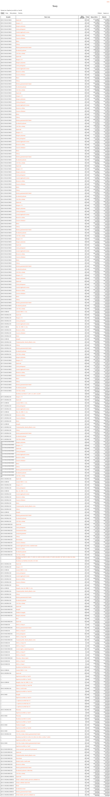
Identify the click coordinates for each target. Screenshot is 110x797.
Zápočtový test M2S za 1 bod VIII (24, 685)
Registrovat (106, 13)
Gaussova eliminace (20, 38)
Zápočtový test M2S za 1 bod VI (23, 697)
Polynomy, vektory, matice (22, 658)
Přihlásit (100, 13)
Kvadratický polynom (21, 50)
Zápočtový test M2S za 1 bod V (23, 712)
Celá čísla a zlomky (20, 53)
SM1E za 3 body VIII (21, 636)
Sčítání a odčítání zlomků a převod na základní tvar (28, 779)
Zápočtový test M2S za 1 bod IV (23, 721)
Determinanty (19, 539)
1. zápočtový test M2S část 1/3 (23, 700)
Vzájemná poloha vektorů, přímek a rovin (25, 342)
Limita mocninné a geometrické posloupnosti (26, 749)
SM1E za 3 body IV (20, 652)
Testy (2, 13)
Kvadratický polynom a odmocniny (24, 770)
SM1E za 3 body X (20, 624)
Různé (17, 785)
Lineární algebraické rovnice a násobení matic (26, 545)
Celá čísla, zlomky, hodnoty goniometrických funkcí (28, 734)
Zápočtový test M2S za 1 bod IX (23, 679)
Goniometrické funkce (21, 530)
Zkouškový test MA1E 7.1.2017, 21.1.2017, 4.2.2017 (28, 393)
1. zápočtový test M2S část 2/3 (23, 703)
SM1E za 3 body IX (20, 630)
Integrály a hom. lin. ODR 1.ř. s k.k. (24, 588)
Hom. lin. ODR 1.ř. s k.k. (22, 327)
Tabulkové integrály (20, 612)
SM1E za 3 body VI (20, 646)
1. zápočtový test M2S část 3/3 (23, 706)
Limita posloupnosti (20, 29)
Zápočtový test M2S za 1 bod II (23, 740)
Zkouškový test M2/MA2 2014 (23, 667)
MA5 (17, 618)
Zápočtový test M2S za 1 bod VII (23, 691)
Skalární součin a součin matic (23, 761)
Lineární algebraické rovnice (22, 32)
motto (108, 1)
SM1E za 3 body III (20, 655)
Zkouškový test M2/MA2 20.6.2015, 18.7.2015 (27, 560)
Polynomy (18, 709)
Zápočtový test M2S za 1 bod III (23, 728)
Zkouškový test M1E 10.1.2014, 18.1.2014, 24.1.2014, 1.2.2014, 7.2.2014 (33, 737)
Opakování (18, 20)
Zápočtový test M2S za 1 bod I (23, 746)
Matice (17, 41)
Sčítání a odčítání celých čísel (23, 782)
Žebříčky (20, 13)
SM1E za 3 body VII (21, 643)
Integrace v (19, 23)
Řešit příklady (13, 13)
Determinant (19, 758)
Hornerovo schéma (20, 35)
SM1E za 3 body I (20, 664)
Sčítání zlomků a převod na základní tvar (25, 794)
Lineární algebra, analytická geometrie (25, 649)
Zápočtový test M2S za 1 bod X (23, 676)
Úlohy (6, 13)
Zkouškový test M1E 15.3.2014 (23, 718)
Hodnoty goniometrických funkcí (23, 47)
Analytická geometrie (21, 533)
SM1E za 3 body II (20, 661)
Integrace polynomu (20, 26)
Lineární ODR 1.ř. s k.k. (21, 311)
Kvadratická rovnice (20, 788)
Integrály (18, 339)
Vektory (18, 44)
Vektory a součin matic (21, 688)
